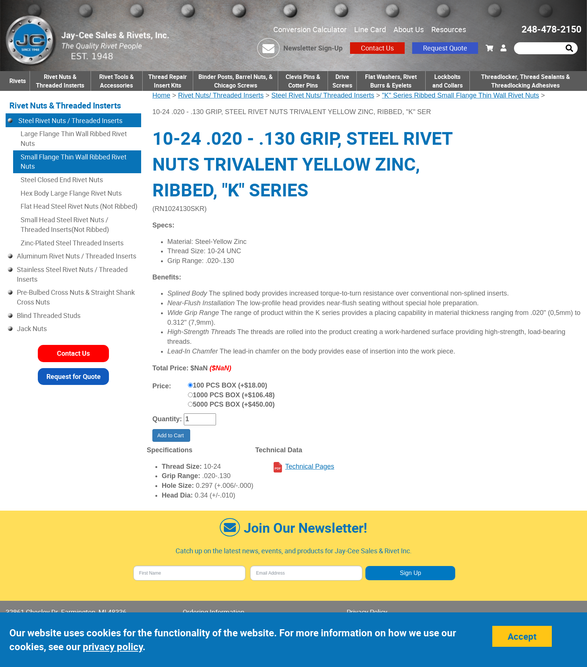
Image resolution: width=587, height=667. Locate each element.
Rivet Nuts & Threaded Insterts (60, 81)
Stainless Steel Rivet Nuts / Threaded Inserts (72, 274)
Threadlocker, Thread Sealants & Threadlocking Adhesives (525, 81)
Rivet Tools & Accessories (116, 81)
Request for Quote (73, 376)
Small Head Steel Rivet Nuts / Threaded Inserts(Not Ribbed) (65, 224)
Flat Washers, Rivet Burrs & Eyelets (391, 81)
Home (161, 95)
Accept (522, 636)
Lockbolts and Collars (447, 81)
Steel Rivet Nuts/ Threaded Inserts (322, 95)
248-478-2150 (551, 29)
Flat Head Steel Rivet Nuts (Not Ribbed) (79, 206)
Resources (448, 29)
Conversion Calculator (310, 29)
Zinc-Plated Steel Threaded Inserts (72, 242)
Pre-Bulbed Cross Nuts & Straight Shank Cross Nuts (76, 297)
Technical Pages (309, 466)
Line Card (370, 29)
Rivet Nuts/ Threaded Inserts (221, 95)
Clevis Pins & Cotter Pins (303, 81)
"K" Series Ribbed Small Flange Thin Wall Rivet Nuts (460, 95)
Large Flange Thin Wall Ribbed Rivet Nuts (74, 138)
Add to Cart (171, 435)
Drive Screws (342, 81)
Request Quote (445, 47)
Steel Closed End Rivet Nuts (62, 179)
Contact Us (377, 47)
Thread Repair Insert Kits (167, 81)
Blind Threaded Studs (48, 315)
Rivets (17, 81)
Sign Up (410, 573)
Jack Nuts (32, 328)
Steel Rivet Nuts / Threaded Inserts (69, 120)
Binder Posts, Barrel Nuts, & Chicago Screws (235, 81)
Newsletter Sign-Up (313, 47)
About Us (408, 29)
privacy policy (113, 646)
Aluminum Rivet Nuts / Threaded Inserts (76, 255)
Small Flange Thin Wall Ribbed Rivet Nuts (74, 161)
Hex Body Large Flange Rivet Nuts (71, 193)
